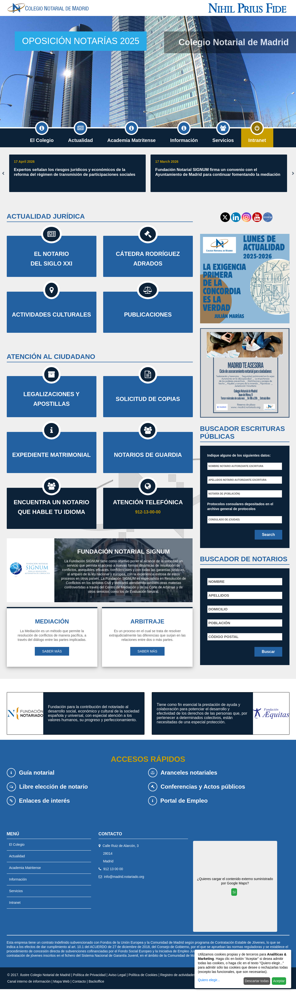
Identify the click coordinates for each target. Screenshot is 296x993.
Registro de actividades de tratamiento (189, 979)
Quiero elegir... (209, 980)
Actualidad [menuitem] (80, 135)
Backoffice (96, 985)
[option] (148, 71)
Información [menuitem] (184, 135)
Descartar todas (257, 981)
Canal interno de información (29, 985)
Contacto (79, 985)
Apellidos (219, 595)
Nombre (217, 581)
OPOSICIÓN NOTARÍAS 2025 (80, 41)
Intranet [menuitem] (257, 135)
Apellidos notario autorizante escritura (238, 480)
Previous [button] (3, 173)
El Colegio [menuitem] (42, 135)
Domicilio (218, 609)
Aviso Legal (117, 979)
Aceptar (279, 981)
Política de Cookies (143, 979)
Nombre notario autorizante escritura (236, 466)
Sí (234, 896)
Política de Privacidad (89, 979)
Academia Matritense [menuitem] (131, 135)
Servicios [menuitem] (223, 135)
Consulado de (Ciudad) (224, 519)
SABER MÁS (52, 655)
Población (219, 623)
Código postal (224, 637)
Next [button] (293, 173)
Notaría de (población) (224, 493)
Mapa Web (61, 985)
